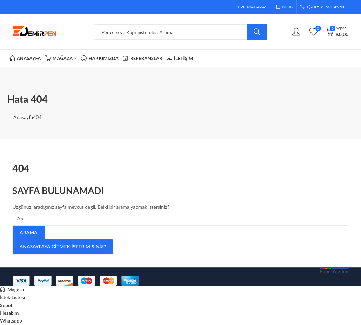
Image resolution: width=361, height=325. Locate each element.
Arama (257, 32)
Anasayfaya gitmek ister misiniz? (63, 247)
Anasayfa (23, 117)
